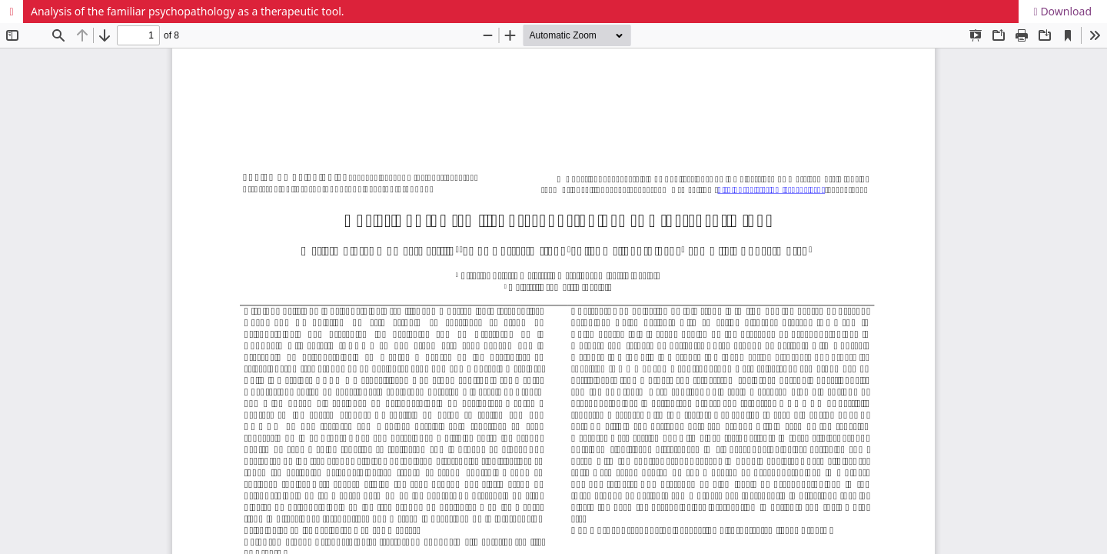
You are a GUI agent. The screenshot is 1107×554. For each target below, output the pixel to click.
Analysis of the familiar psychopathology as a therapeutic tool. (187, 11)
